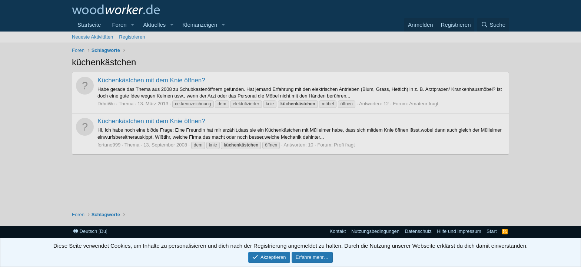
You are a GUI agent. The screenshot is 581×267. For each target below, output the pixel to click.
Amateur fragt (423, 103)
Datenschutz (418, 231)
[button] (132, 25)
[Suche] (493, 25)
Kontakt (337, 231)
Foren (119, 25)
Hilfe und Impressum (459, 231)
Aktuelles (154, 25)
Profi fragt (344, 145)
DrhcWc (105, 103)
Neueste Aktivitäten (92, 37)
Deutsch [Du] (90, 231)
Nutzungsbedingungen (375, 231)
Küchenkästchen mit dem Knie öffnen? (151, 80)
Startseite (89, 25)
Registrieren (132, 37)
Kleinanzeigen (199, 25)
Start (492, 231)
